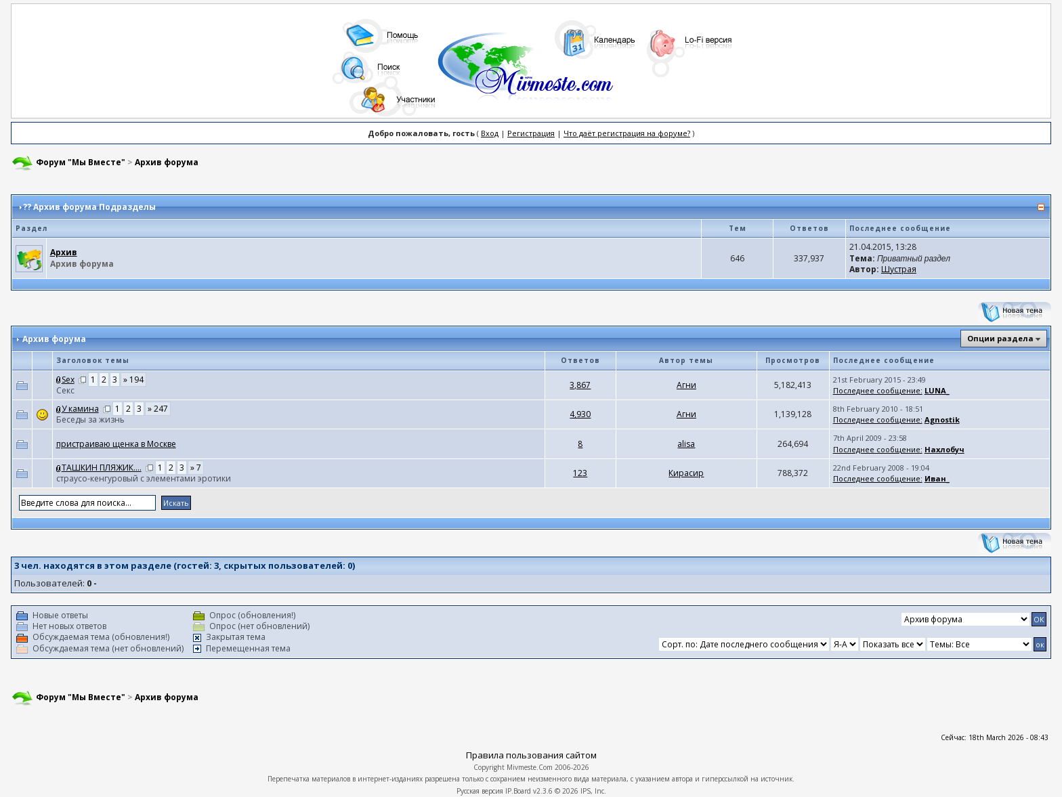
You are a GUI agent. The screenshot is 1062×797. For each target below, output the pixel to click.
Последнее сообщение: (877, 390)
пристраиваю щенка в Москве (116, 444)
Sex (68, 379)
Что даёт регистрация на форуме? (627, 133)
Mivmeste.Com (530, 767)
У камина (80, 408)
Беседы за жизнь (90, 419)
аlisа (686, 444)
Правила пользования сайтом (531, 755)
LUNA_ (937, 390)
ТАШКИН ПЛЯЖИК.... (102, 467)
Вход (489, 133)
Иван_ (937, 478)
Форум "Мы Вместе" (80, 162)
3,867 (580, 385)
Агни (686, 385)
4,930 (580, 414)
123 (580, 473)
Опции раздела (1000, 338)
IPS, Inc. (593, 791)
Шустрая (898, 269)
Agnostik (942, 419)
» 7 (195, 467)
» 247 (158, 408)
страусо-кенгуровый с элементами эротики (143, 478)
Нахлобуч (944, 449)
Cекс (65, 390)
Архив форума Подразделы (94, 207)
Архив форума (166, 162)
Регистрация (531, 133)
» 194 (133, 379)
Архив (63, 252)
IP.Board (518, 791)
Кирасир (686, 473)
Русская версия (479, 791)
